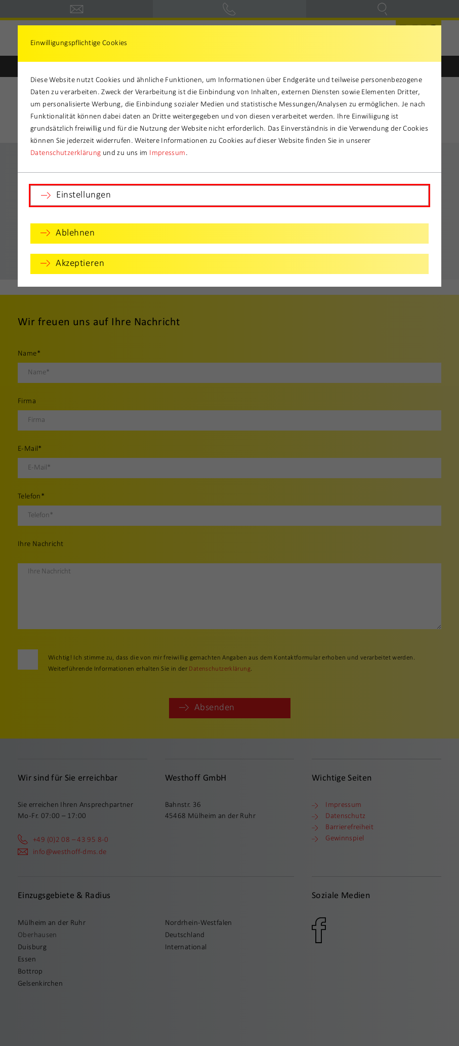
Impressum (167, 153)
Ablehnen (75, 233)
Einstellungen (83, 195)
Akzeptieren (80, 263)
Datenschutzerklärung (65, 153)
